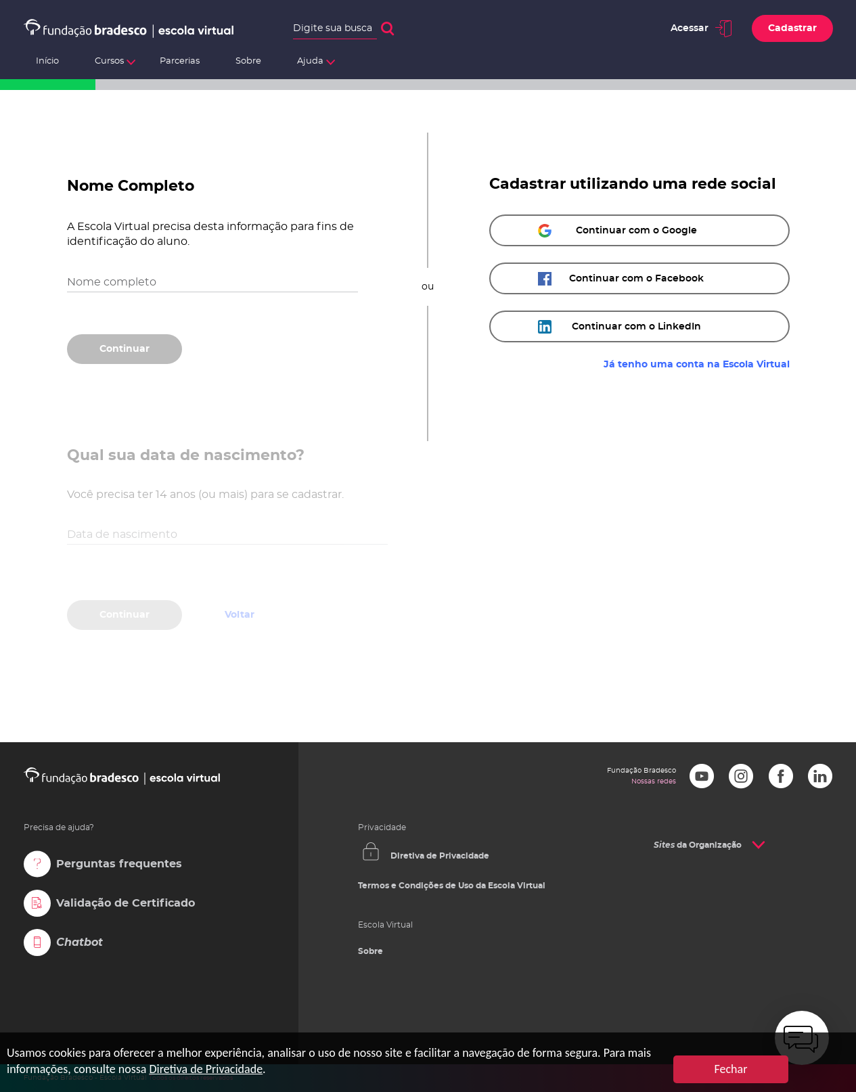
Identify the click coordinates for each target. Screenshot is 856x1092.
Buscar (387, 28)
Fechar (731, 1069)
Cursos (109, 61)
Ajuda (310, 61)
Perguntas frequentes (119, 864)
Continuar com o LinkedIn (636, 327)
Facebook (781, 776)
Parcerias (180, 61)
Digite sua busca (332, 28)
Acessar (689, 28)
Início (47, 61)
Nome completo (111, 282)
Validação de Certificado (125, 903)
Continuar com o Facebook (636, 278)
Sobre (248, 61)
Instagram (741, 776)
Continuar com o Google (636, 230)
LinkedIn (820, 776)
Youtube (702, 776)
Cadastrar (792, 28)
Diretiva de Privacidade (439, 856)
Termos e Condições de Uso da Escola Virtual (451, 886)
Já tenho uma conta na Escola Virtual (697, 364)
